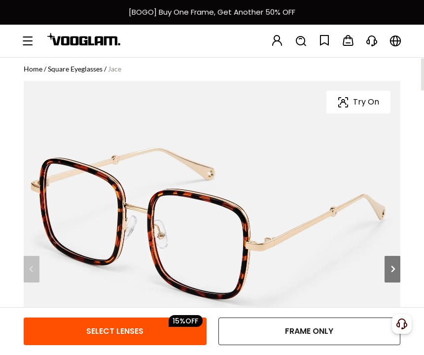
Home (33, 69)
